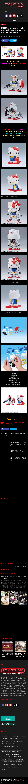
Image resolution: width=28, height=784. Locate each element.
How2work (5, 751)
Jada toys (19, 751)
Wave (17, 767)
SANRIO (9, 435)
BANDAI (3, 435)
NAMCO (17, 759)
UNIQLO (13, 764)
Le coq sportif (6, 756)
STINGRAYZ (13, 762)
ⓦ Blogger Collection (21, 566)
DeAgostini (5, 743)
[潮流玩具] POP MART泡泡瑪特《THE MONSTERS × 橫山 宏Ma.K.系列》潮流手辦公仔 (20, 656)
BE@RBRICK (17, 738)
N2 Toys (11, 759)
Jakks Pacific (5, 754)
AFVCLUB (12, 736)
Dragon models (17, 743)
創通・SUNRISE (9, 433)
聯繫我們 (16, 782)
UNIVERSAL (20, 764)
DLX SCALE (20, 741)
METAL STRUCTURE (17, 756)
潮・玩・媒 (18, 779)
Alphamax (4, 738)
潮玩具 (17, 433)
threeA (4, 769)
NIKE (22, 759)
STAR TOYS (5, 762)
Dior (10, 743)
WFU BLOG (23, 780)
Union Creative (6, 767)
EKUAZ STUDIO (6, 746)
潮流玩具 (3, 24)
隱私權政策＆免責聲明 (7, 782)
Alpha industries (20, 736)
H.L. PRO (20, 749)
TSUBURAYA (5, 764)
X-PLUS (23, 767)
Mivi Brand (5, 759)
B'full (10, 738)
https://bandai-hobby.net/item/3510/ (11, 425)
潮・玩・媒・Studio (6, 36)
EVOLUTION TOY (17, 746)
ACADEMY (5, 736)
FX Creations (5, 749)
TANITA (20, 762)
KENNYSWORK (15, 754)
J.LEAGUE (12, 751)
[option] (7, 649)
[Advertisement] (14, 479)
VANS (13, 767)
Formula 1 (13, 749)
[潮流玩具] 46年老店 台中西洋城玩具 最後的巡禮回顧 (7, 655)
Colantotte (5, 741)
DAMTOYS (12, 741)
